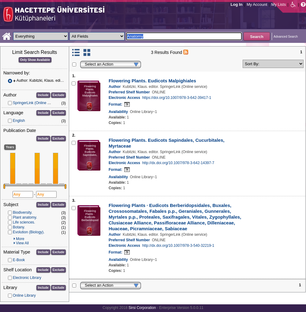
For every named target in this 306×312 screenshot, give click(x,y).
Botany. (19, 227)
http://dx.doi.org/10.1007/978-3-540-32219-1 (178, 245)
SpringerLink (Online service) (36, 103)
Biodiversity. (22, 212)
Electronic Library (27, 278)
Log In (237, 4)
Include (43, 95)
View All (22, 243)
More (20, 239)
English (19, 120)
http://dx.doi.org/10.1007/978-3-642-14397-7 (178, 163)
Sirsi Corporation (142, 308)
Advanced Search (286, 36)
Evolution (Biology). (28, 232)
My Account (257, 4)
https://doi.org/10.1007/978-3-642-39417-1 (176, 98)
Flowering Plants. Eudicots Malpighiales (152, 80)
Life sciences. (24, 222)
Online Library (24, 295)
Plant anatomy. (25, 217)
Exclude (58, 95)
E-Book (19, 260)
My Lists (278, 4)
